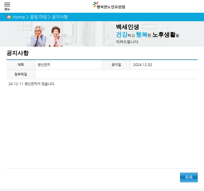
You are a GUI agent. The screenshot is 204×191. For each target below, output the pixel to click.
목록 (189, 177)
